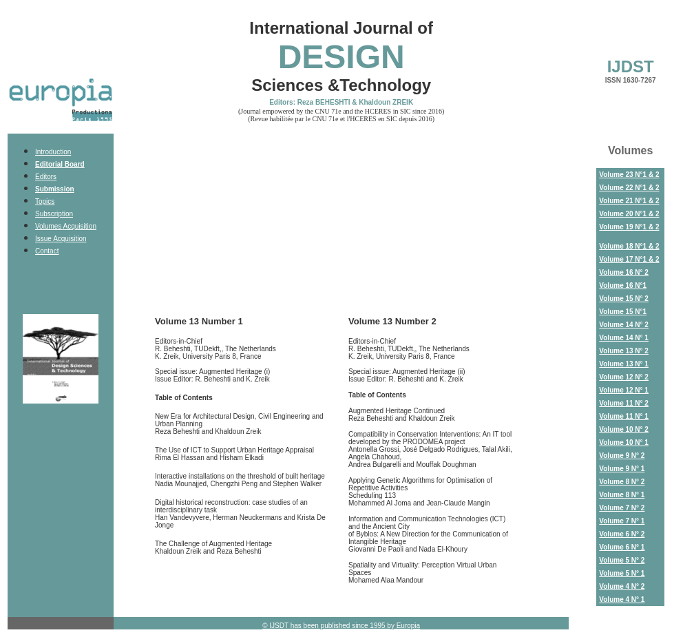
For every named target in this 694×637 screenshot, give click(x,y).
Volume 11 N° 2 (624, 403)
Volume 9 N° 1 (621, 468)
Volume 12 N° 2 (624, 377)
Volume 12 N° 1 (624, 390)
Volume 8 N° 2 (621, 481)
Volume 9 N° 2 (621, 455)
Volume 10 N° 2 (624, 429)
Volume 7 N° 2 (621, 508)
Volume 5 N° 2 (621, 560)
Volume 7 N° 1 (621, 521)
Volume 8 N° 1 (621, 495)
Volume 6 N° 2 (621, 534)
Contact (47, 251)
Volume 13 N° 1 (624, 364)
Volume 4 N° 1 (621, 599)
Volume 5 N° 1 (621, 573)
